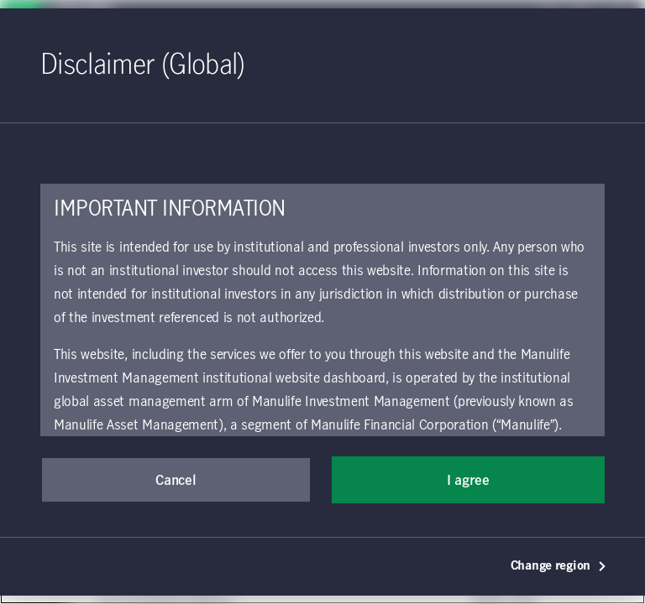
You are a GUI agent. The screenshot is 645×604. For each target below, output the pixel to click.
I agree (468, 480)
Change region (559, 566)
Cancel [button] (175, 480)
